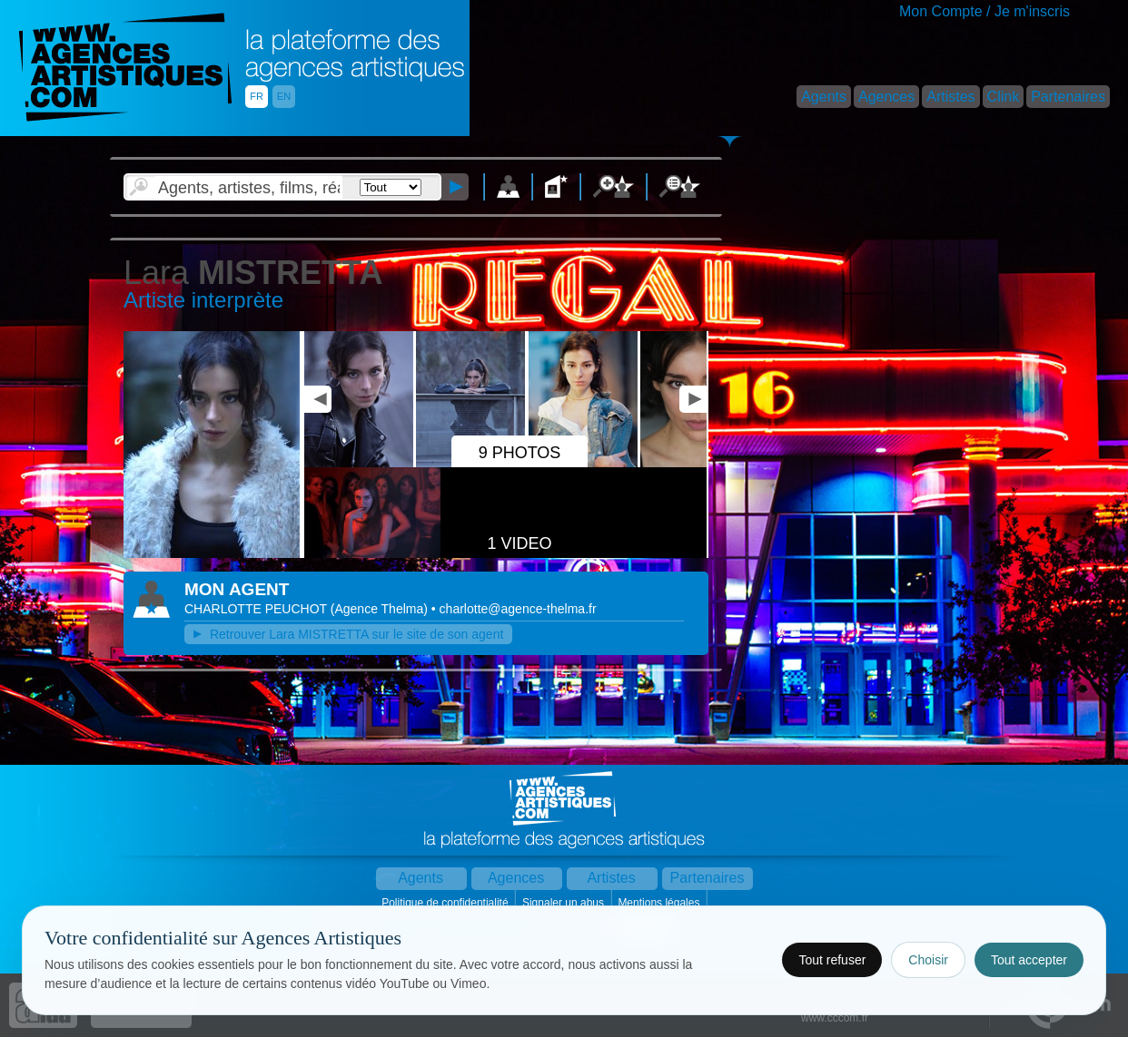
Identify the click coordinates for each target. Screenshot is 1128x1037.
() (381, 609)
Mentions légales (660, 902)
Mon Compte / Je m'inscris (984, 11)
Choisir (928, 960)
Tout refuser (832, 960)
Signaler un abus (564, 902)
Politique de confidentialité (446, 902)
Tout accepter (1029, 960)
